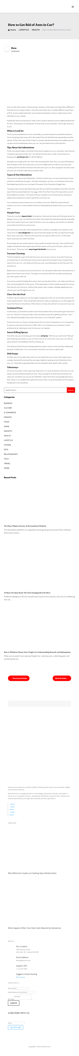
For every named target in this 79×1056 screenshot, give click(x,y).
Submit (13, 1003)
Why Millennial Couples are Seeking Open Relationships (32, 873)
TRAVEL (7, 463)
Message (11, 999)
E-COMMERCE (10, 412)
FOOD (6, 422)
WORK (7, 468)
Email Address (13, 992)
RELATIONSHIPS (11, 454)
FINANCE (8, 417)
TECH (6, 459)
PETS (6, 449)
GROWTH (8, 431)
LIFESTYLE (8, 440)
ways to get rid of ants (37, 249)
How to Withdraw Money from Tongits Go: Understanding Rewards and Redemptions (37, 652)
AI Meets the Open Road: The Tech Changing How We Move (27, 593)
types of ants (26, 216)
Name (10, 988)
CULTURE (8, 408)
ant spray (44, 336)
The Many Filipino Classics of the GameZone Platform (25, 526)
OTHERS (7, 445)
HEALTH (7, 435)
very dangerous (24, 233)
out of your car (22, 157)
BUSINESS (8, 403)
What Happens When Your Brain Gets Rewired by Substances (34, 928)
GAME (6, 426)
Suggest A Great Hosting (26, 974)
